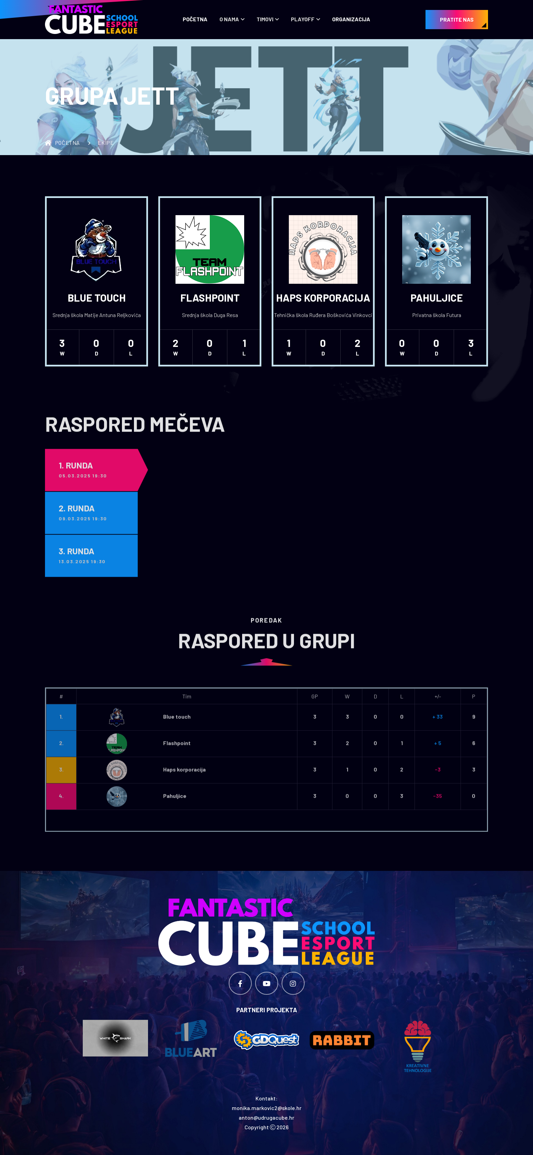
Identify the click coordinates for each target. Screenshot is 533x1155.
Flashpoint (210, 297)
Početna (195, 19)
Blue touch (97, 297)
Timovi (265, 19)
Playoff (303, 19)
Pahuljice (436, 297)
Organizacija (351, 19)
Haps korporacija (323, 297)
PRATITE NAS (457, 19)
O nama (229, 19)
